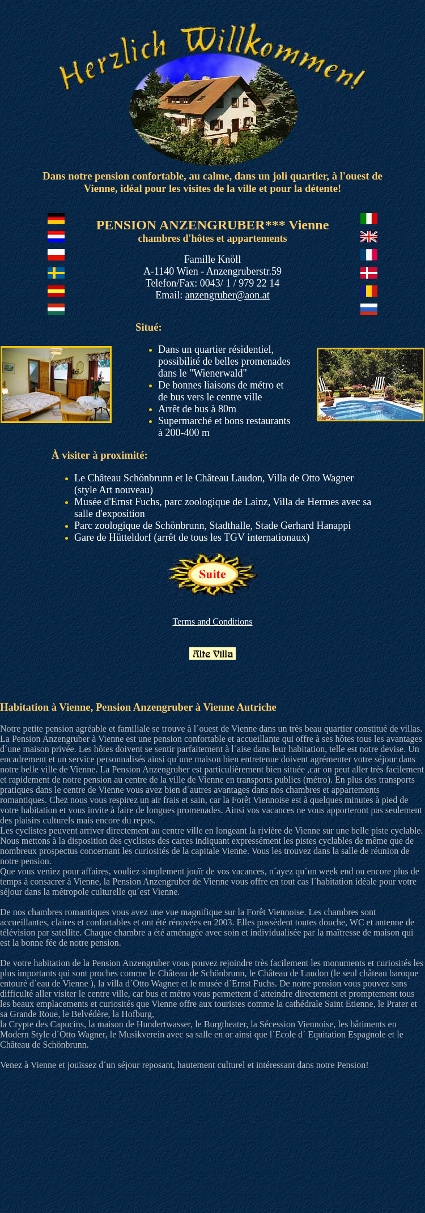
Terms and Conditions (212, 621)
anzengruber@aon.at (227, 295)
